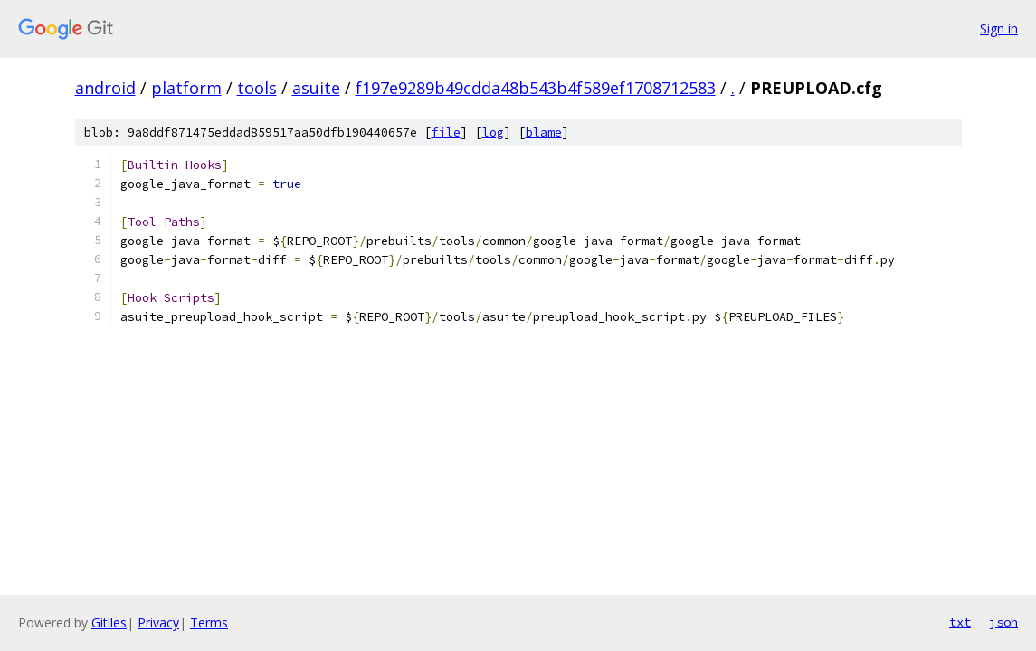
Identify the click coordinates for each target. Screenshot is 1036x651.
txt (960, 622)
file (446, 132)
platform (186, 88)
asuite (316, 88)
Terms (209, 622)
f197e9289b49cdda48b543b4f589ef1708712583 (536, 88)
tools (257, 88)
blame (544, 132)
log (493, 132)
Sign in (999, 28)
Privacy (158, 622)
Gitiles (109, 622)
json (1003, 622)
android (105, 88)
